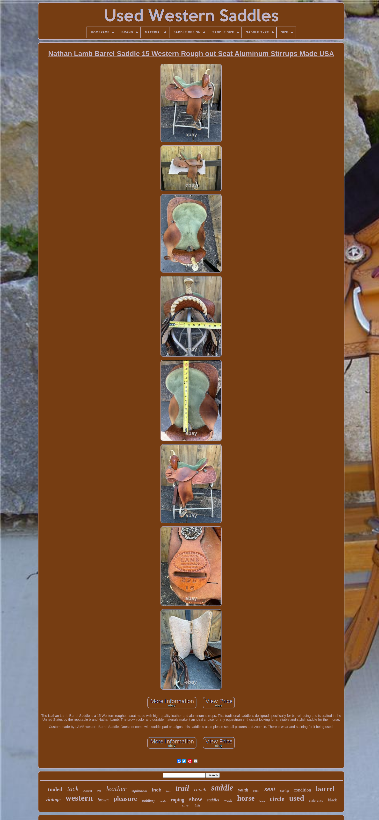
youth (243, 790)
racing (284, 790)
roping (177, 799)
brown (103, 800)
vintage (53, 799)
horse (246, 798)
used (296, 798)
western (79, 797)
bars (168, 791)
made (163, 801)
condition (302, 789)
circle (277, 798)
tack (73, 788)
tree (99, 790)
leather (116, 788)
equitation (139, 790)
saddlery (148, 800)
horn (262, 801)
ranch (200, 789)
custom (87, 790)
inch (156, 789)
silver (186, 805)
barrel (325, 788)
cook (256, 790)
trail (182, 788)
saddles (213, 800)
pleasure (125, 798)
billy (197, 805)
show (195, 799)
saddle (222, 787)
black (332, 800)
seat (269, 789)
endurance (316, 800)
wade (228, 800)
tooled (55, 789)
